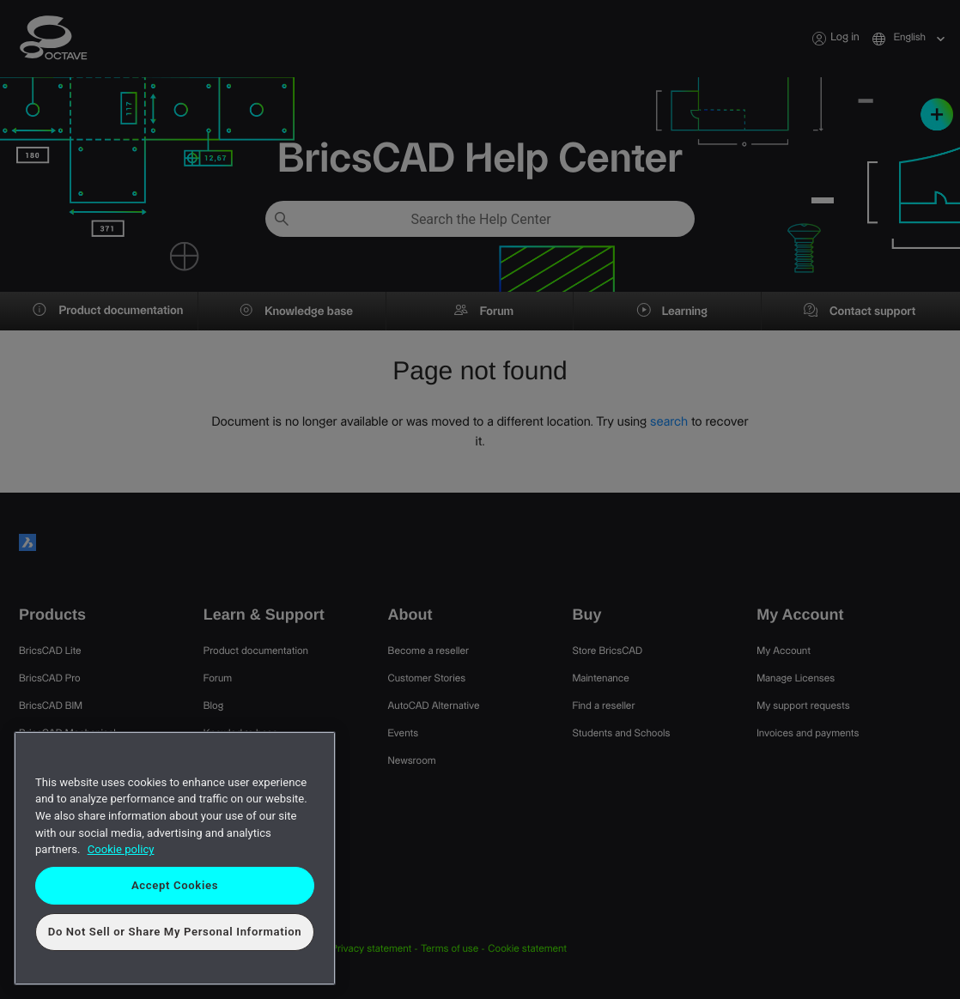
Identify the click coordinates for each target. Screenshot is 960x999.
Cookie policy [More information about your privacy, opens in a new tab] (121, 849)
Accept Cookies (174, 885)
